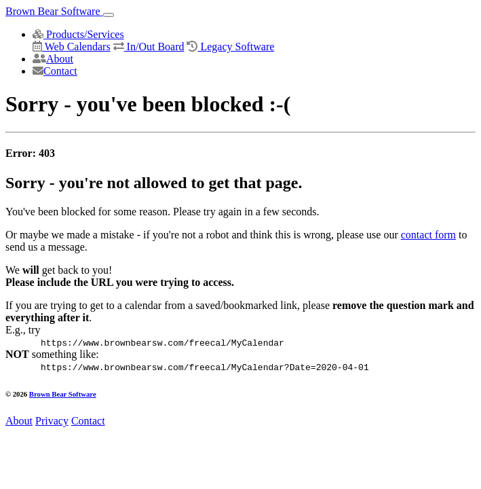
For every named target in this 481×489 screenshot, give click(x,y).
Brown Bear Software (54, 11)
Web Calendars (72, 46)
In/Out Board (149, 46)
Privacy (52, 421)
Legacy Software (230, 46)
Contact (55, 71)
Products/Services (78, 34)
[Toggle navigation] (108, 15)
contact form (428, 234)
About (53, 59)
